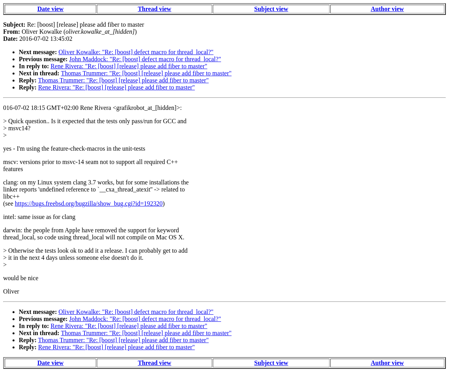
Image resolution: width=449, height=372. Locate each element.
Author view (387, 8)
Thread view (154, 8)
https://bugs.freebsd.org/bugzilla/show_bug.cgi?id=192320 (89, 203)
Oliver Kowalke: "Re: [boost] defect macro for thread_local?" (136, 52)
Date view (50, 8)
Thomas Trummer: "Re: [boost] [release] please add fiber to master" (146, 73)
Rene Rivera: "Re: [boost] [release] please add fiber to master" (129, 66)
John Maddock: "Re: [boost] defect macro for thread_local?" (145, 59)
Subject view (271, 8)
